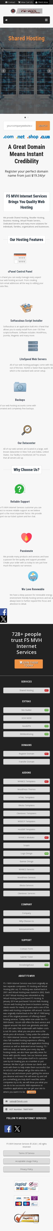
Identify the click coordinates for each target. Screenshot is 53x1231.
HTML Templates (26, 797)
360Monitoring (26, 734)
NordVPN (26, 726)
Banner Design (26, 861)
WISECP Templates (26, 821)
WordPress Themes (27, 789)
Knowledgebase (26, 964)
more (31, 1092)
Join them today (28, 664)
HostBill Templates (26, 829)
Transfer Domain (26, 761)
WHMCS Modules (26, 837)
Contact (10, 2)
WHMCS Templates (26, 781)
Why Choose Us (26, 921)
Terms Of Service (26, 1153)
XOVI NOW (27, 718)
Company (26, 913)
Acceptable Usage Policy (26, 1161)
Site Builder (26, 710)
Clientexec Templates (26, 813)
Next (49, 71)
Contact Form (26, 948)
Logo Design (26, 853)
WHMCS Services (26, 869)
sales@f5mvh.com (17, 1101)
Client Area (41, 2)
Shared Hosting (26, 690)
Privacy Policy (26, 1169)
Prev (3, 71)
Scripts (26, 845)
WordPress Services (27, 877)
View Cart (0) (25, 2)
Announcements (26, 929)
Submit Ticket (26, 956)
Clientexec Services (26, 893)
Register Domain (26, 753)
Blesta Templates (27, 805)
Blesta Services (26, 885)
